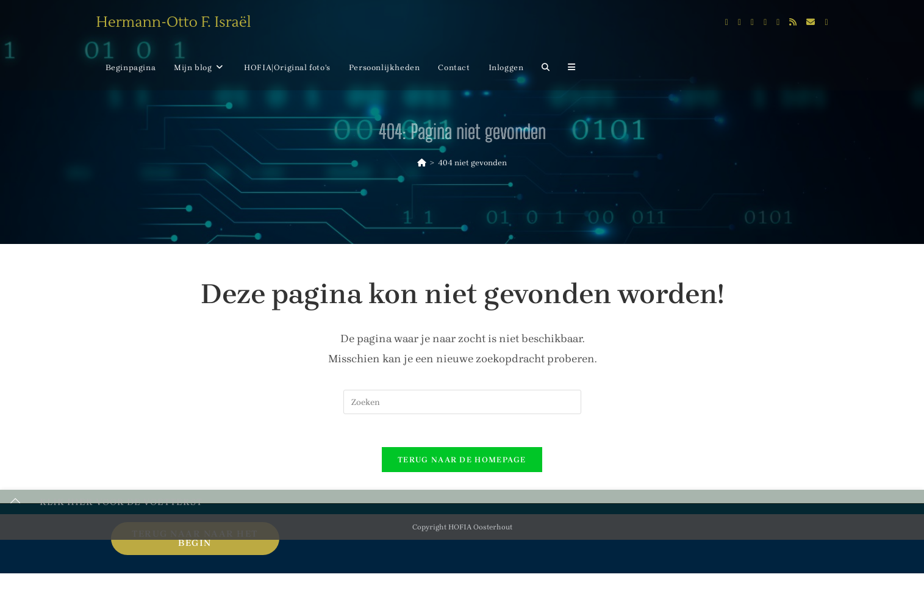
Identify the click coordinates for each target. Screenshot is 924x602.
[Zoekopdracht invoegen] (462, 402)
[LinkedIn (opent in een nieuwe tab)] (765, 22)
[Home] (421, 162)
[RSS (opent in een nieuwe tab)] (792, 22)
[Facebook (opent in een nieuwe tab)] (739, 22)
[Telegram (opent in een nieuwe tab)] (826, 22)
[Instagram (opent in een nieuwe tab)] (752, 22)
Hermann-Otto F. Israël (173, 22)
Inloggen (506, 67)
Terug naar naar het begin (195, 542)
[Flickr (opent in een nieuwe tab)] (778, 22)
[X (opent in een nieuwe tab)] (726, 22)
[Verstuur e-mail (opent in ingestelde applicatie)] (810, 22)
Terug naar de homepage (462, 463)
